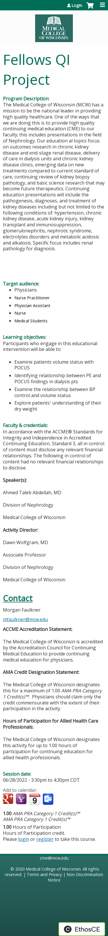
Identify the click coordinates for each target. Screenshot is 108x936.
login (23, 839)
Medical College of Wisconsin (53, 869)
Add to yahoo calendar (22, 799)
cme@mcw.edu (54, 858)
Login (76, 5)
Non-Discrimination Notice (75, 877)
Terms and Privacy (44, 874)
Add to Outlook (48, 799)
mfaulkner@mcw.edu (25, 619)
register (45, 839)
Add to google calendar (9, 799)
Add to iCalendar (35, 799)
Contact (18, 598)
